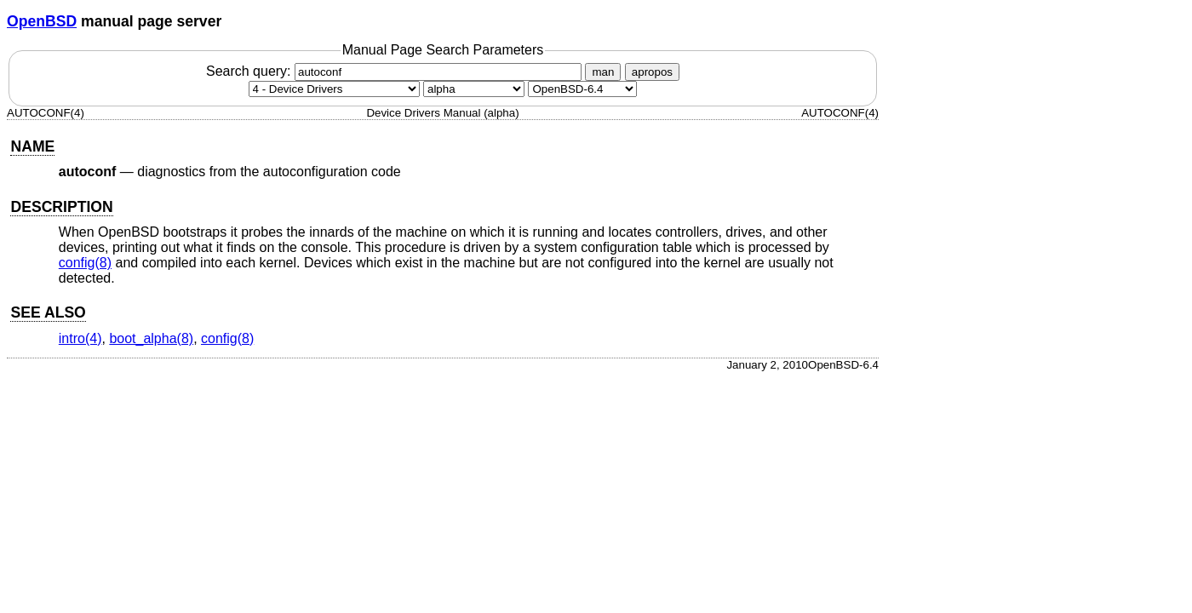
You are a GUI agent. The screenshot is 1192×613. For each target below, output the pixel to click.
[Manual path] (582, 89)
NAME (32, 146)
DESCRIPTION (61, 206)
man (603, 72)
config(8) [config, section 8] (85, 262)
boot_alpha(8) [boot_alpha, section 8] (151, 338)
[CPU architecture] (473, 89)
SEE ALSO (47, 312)
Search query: (396, 71)
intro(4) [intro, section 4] (80, 338)
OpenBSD (42, 21)
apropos (652, 72)
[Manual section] (334, 89)
